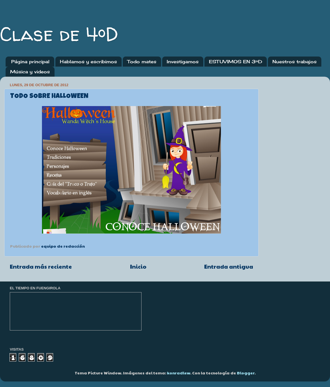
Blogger (245, 373)
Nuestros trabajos (294, 61)
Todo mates (141, 61)
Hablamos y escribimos (88, 61)
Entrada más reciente (41, 266)
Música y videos (30, 71)
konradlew (178, 373)
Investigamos (183, 61)
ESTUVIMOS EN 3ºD (235, 61)
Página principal (30, 61)
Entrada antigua (228, 266)
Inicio (138, 266)
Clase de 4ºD (59, 33)
